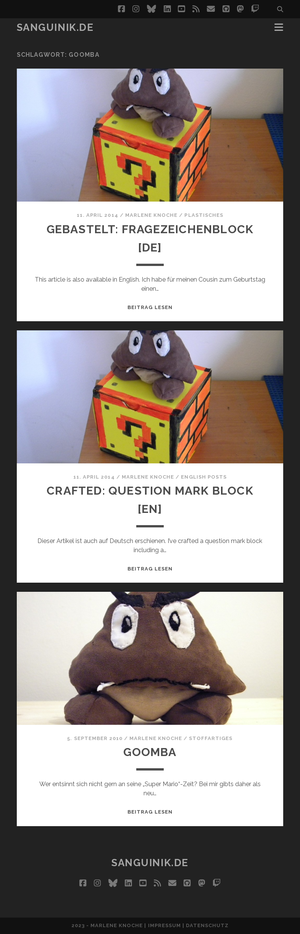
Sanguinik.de (55, 27)
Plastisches (203, 215)
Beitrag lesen (150, 307)
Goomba (149, 752)
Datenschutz (207, 925)
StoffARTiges (211, 738)
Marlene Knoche (151, 215)
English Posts (204, 477)
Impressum (164, 925)
